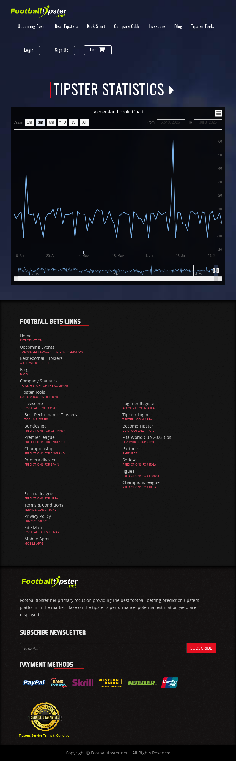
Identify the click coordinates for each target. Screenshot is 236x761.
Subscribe (201, 648)
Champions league (141, 482)
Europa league (38, 493)
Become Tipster (137, 426)
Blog (178, 27)
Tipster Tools (202, 27)
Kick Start (96, 27)
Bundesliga (35, 426)
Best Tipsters (66, 27)
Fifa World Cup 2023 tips (146, 437)
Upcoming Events (37, 347)
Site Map (33, 527)
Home (26, 335)
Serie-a (129, 460)
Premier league (39, 437)
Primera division (40, 460)
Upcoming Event (32, 27)
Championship (39, 448)
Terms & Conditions (43, 505)
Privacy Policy (37, 516)
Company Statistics (39, 381)
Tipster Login (135, 414)
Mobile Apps (36, 539)
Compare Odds (127, 27)
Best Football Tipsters (41, 358)
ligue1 (128, 471)
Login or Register (139, 403)
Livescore (157, 27)
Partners (130, 448)
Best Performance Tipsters (50, 414)
